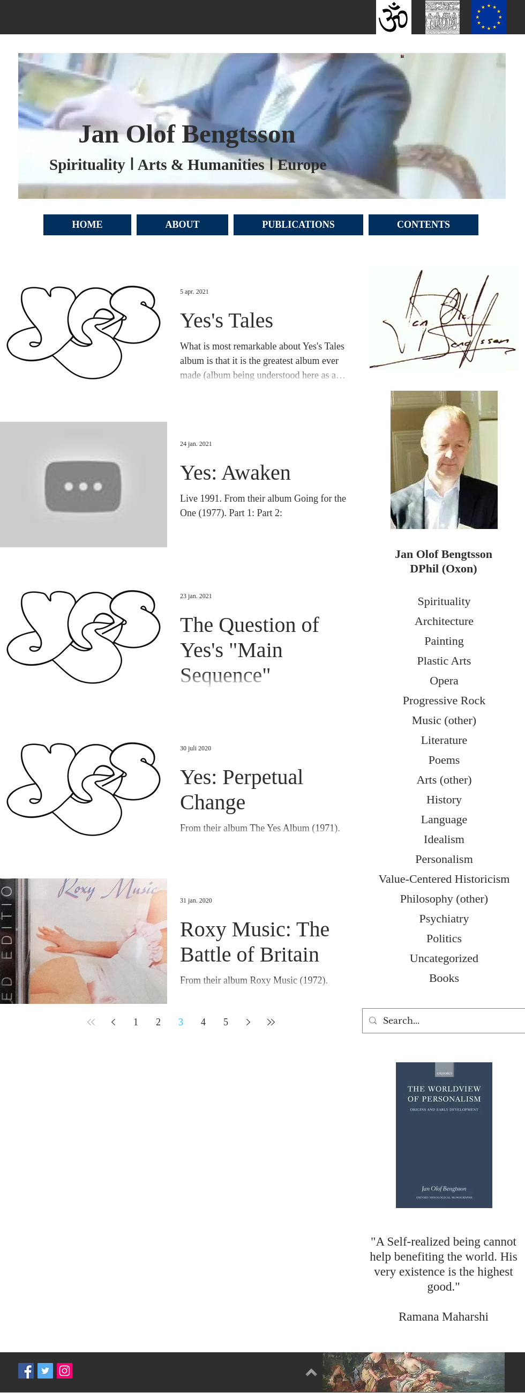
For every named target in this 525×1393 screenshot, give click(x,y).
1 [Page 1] (135, 1022)
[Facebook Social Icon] (26, 1371)
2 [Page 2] (158, 1022)
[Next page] (248, 1022)
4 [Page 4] (203, 1022)
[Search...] (442, 1021)
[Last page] (271, 1022)
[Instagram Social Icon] (64, 1371)
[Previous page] (113, 1022)
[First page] (91, 1022)
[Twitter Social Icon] (45, 1371)
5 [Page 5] (225, 1022)
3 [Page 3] (180, 1022)
